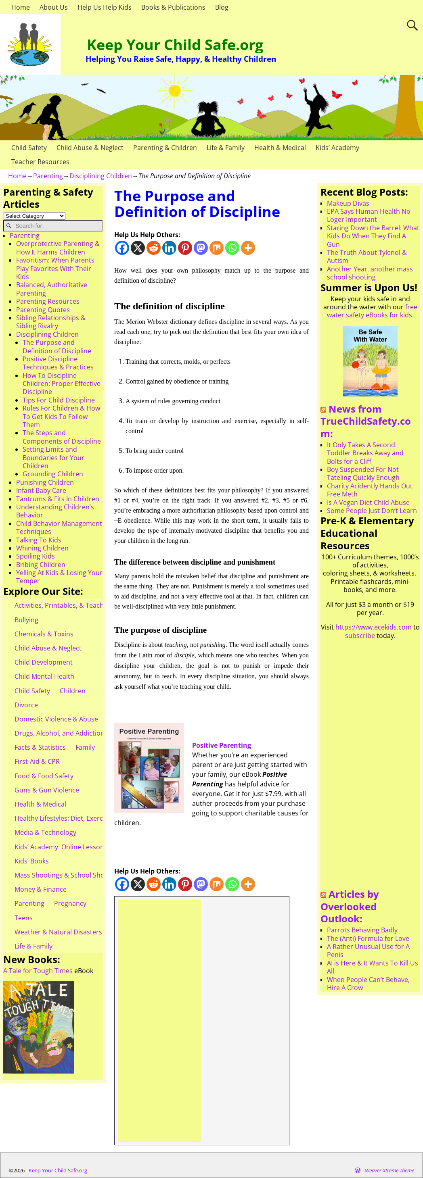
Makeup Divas (348, 203)
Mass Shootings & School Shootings (69, 875)
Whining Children (42, 548)
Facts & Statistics (40, 747)
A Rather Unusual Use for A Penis (368, 950)
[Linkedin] (169, 248)
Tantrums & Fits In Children (57, 498)
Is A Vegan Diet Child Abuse (368, 502)
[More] (248, 248)
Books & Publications (173, 7)
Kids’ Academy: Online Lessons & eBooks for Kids (89, 846)
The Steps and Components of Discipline (62, 436)
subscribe (360, 635)
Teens (24, 917)
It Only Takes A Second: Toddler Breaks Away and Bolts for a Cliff (365, 453)
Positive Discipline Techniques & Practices (58, 362)
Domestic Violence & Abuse (56, 719)
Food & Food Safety (44, 775)
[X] (138, 248)
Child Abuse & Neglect (90, 147)
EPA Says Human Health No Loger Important (368, 215)
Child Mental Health (44, 676)
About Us (54, 7)
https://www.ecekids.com (373, 627)
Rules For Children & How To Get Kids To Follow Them (61, 416)
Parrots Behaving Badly (362, 930)
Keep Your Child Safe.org (175, 44)
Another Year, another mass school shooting (370, 273)
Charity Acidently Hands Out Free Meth (370, 490)
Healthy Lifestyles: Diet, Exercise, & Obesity (79, 818)
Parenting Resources (48, 301)
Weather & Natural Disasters (58, 932)
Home (20, 7)
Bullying (26, 619)
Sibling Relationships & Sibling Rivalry (51, 321)
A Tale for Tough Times (38, 970)
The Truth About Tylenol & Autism (367, 256)
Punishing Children (45, 482)
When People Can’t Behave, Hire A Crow (368, 983)
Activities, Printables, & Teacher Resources (79, 605)
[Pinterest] (185, 248)
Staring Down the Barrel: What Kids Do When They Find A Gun (373, 236)
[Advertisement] (159, 1021)
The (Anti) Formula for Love (368, 938)
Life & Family (226, 147)
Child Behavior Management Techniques (59, 527)
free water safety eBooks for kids (372, 310)
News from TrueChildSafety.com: (365, 421)
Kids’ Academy (337, 147)
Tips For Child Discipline (59, 400)
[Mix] (216, 248)
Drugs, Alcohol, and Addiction (60, 733)
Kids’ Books (32, 861)
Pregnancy (70, 903)
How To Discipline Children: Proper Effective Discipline (62, 383)
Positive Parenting (222, 745)
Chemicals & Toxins (44, 634)
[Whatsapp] (232, 248)
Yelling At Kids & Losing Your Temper (59, 576)
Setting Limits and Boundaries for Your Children (53, 457)
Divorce (26, 705)
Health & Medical (280, 147)
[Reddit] (154, 248)
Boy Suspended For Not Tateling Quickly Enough (363, 473)
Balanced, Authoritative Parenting (51, 288)
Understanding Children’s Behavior (55, 510)
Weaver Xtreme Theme (389, 1170)
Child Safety (29, 147)
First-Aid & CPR (37, 761)
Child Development (44, 662)
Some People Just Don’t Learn (372, 510)
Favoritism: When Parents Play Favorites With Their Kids (55, 268)
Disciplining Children (100, 175)
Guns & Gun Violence (47, 790)
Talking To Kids (38, 540)
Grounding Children (53, 473)
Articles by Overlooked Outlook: (349, 906)
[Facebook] (122, 248)
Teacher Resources (40, 161)
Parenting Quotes (43, 309)
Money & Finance (41, 889)
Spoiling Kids (35, 556)
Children (73, 690)
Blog (221, 7)
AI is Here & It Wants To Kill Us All (372, 967)
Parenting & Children (165, 147)
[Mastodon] (201, 248)
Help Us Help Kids (104, 7)
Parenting (48, 175)
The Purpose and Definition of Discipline (57, 346)
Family (85, 747)
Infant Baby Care (41, 490)
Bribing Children (40, 564)
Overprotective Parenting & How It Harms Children (58, 247)
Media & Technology (45, 832)
